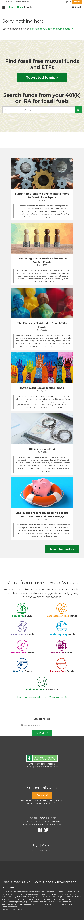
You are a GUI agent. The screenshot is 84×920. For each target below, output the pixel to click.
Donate (76, 2)
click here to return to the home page (51, 28)
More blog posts (62, 549)
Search (77, 7)
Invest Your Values (21, 2)
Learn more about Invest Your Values (42, 697)
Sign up (68, 2)
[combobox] (42, 109)
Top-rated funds (42, 77)
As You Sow (7, 2)
